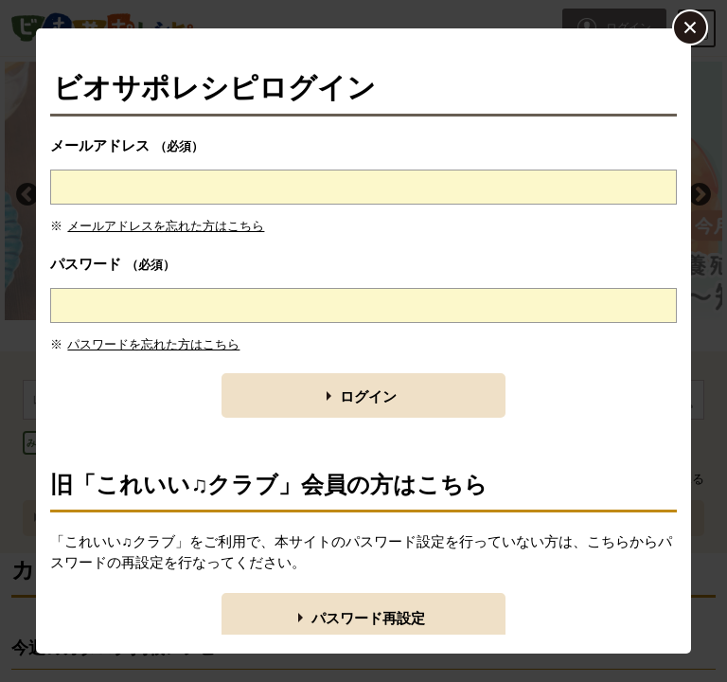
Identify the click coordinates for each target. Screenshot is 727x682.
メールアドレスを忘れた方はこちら (165, 226)
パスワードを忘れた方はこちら (153, 344)
